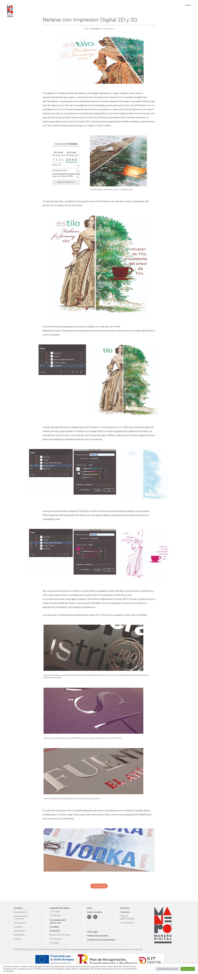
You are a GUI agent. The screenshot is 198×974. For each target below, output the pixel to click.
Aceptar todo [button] (187, 969)
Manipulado (19, 935)
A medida (54, 927)
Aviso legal (92, 932)
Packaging (54, 943)
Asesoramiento (20, 912)
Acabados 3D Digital (59, 908)
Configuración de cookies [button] (167, 969)
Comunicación (56, 939)
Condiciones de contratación (101, 940)
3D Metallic (56, 915)
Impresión (18, 927)
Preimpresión (20, 923)
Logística (18, 939)
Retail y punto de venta (60, 935)
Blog (89, 908)
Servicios (18, 908)
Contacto (125, 912)
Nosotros (124, 908)
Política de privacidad (97, 936)
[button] (76, 5)
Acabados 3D (19, 931)
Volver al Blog (99, 886)
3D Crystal (55, 911)
